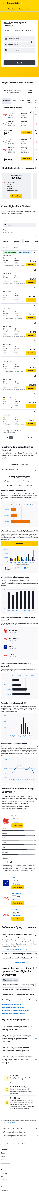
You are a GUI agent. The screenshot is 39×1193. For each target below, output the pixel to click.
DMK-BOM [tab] (24, 465)
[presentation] (13, 25)
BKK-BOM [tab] (14, 465)
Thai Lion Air (15, 816)
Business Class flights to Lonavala (13, 1007)
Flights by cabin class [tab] (10, 980)
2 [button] (14, 437)
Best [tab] (14, 100)
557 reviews (15, 884)
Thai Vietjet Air (16, 893)
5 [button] (28, 437)
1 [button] (10, 437)
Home (9, 1144)
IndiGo (13, 878)
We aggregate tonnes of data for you (20, 1132)
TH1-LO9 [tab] (9, 486)
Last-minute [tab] (29, 101)
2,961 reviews (16, 915)
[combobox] (8, 30)
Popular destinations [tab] (23, 989)
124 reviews (15, 900)
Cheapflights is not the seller (20, 1128)
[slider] (36, 235)
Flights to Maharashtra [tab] (10, 985)
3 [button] (19, 437)
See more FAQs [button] (20, 962)
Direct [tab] (22, 100)
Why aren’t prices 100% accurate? (20, 1135)
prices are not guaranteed (9, 1122)
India (14, 1144)
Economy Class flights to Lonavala (13, 1013)
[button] (3, 3)
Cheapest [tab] (6, 100)
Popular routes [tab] (8, 989)
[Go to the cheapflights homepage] (14, 3)
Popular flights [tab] (8, 994)
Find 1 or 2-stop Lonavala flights (14, 949)
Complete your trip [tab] (28, 985)
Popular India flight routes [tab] (25, 994)
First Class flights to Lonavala (12, 1004)
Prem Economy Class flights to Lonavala (15, 1010)
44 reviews (15, 822)
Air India (14, 909)
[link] (16, 196)
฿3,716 (7, 22)
